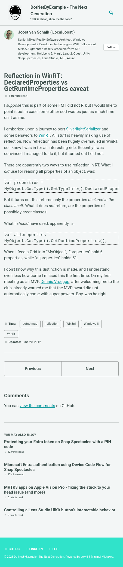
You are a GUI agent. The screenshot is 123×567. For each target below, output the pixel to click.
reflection (51, 324)
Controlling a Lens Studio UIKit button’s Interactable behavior (59, 510)
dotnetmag (30, 324)
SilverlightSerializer (83, 129)
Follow (111, 47)
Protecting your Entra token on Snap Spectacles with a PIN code (57, 444)
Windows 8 (91, 324)
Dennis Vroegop (55, 281)
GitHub (12, 549)
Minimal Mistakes (102, 557)
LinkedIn (34, 549)
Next (90, 368)
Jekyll (84, 557)
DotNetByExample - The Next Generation (64, 13)
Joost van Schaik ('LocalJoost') (46, 32)
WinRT (44, 135)
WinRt (11, 334)
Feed (54, 549)
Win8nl (71, 324)
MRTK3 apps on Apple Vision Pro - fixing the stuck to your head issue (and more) (57, 490)
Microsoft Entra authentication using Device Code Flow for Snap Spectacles (57, 467)
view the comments (37, 405)
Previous (33, 368)
